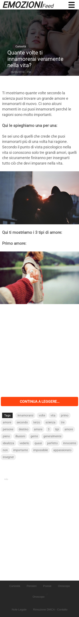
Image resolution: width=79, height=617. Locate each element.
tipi (57, 429)
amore (7, 422)
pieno (6, 436)
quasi (38, 443)
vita (53, 415)
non (5, 450)
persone (8, 429)
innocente (69, 443)
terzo (36, 422)
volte (42, 415)
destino (23, 429)
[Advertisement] (39, 350)
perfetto (52, 443)
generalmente (52, 436)
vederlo (24, 443)
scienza (50, 422)
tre (62, 422)
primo (64, 415)
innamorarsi (25, 415)
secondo (22, 422)
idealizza (8, 443)
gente (34, 436)
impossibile (40, 450)
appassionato (62, 450)
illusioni (20, 436)
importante (20, 450)
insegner (8, 457)
